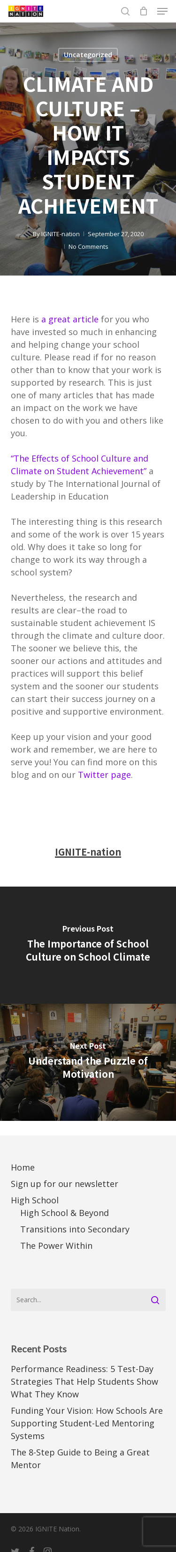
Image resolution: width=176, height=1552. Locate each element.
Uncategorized (88, 54)
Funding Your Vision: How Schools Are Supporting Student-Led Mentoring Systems (87, 1423)
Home (23, 1167)
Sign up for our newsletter (64, 1183)
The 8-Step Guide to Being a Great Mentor (80, 1458)
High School (35, 1200)
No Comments (88, 246)
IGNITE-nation (60, 234)
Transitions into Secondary (75, 1229)
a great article (70, 319)
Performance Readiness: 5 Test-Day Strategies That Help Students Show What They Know (84, 1381)
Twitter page (104, 774)
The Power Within (56, 1245)
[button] (162, 11)
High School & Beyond (64, 1212)
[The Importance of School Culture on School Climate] (88, 945)
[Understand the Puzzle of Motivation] (88, 1062)
